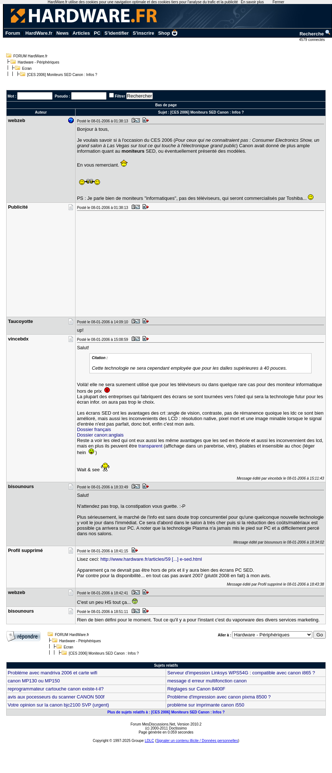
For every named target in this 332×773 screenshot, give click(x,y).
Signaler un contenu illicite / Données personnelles (197, 741)
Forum (12, 33)
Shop (168, 33)
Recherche (315, 34)
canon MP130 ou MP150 (34, 680)
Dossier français (94, 429)
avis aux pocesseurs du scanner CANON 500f (56, 697)
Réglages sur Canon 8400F (196, 689)
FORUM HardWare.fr (30, 56)
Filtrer (120, 96)
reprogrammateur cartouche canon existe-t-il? (56, 689)
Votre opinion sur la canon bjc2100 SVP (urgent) (58, 705)
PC (97, 33)
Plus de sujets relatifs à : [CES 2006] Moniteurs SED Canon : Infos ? (166, 712)
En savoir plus (252, 2)
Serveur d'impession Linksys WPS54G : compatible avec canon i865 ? (241, 672)
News (62, 33)
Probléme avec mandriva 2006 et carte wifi (52, 672)
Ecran (27, 68)
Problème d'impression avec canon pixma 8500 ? (219, 697)
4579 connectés (312, 40)
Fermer (278, 2)
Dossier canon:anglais (100, 435)
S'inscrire (143, 33)
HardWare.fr (39, 33)
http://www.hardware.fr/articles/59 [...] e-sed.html (151, 559)
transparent (150, 446)
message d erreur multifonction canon (207, 680)
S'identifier (116, 33)
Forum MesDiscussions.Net (153, 724)
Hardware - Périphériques (38, 62)
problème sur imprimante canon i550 (205, 705)
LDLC (149, 741)
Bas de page (166, 105)
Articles (81, 33)
